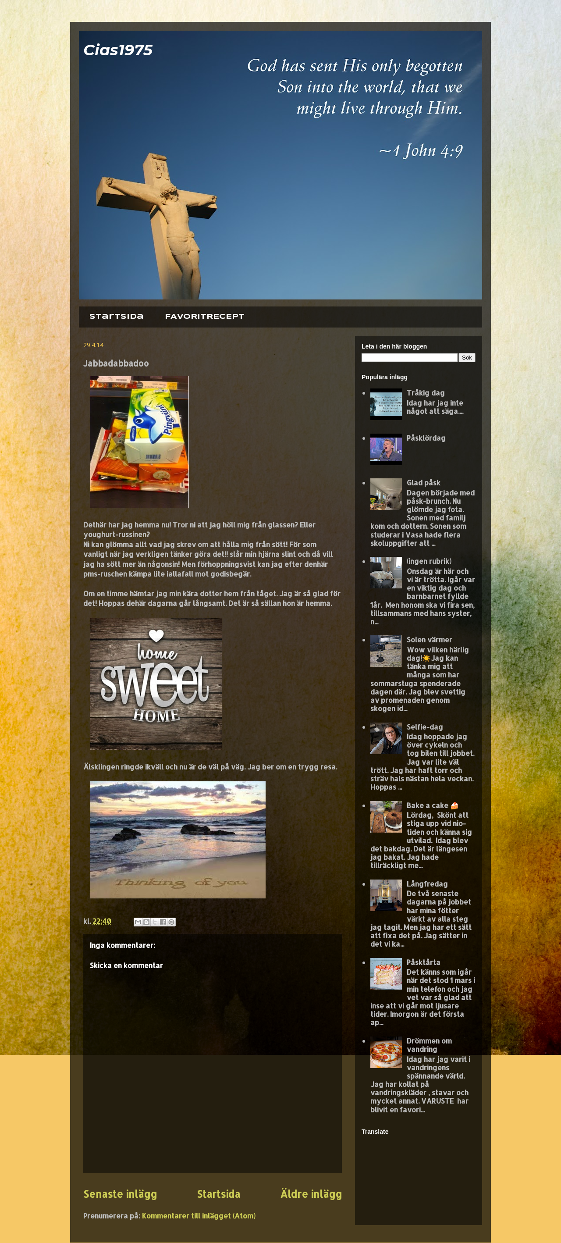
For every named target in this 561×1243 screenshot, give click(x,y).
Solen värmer (429, 639)
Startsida (116, 316)
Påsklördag (426, 437)
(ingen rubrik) (429, 561)
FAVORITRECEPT (205, 316)
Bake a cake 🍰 (433, 805)
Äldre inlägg (311, 1194)
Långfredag (427, 883)
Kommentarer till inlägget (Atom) (199, 1215)
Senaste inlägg (120, 1194)
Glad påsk (423, 482)
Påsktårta (423, 962)
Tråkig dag (426, 392)
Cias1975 (118, 49)
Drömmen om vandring (429, 1045)
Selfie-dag (425, 726)
